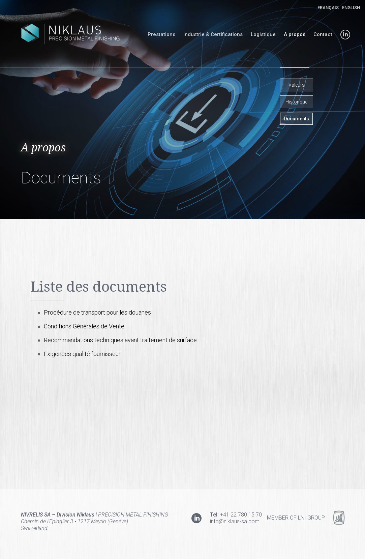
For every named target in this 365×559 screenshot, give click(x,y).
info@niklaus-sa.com (235, 521)
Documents (296, 118)
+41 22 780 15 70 (241, 514)
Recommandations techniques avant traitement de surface (120, 340)
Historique (296, 102)
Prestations (161, 34)
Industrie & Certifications (213, 34)
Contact (322, 34)
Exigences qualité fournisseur (82, 353)
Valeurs (296, 85)
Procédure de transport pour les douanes (97, 312)
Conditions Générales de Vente (84, 326)
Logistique (263, 34)
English (351, 7)
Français (328, 7)
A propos (294, 34)
